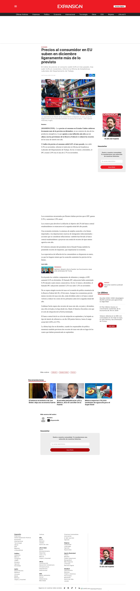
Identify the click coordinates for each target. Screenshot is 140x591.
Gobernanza (43, 579)
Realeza (17, 572)
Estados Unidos (64, 372)
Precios (73, 372)
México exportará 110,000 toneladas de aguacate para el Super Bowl (97, 402)
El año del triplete (112, 139)
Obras (94, 14)
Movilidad (42, 580)
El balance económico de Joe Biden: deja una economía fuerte (41, 401)
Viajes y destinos (70, 574)
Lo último (103, 292)
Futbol (66, 554)
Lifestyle (67, 563)
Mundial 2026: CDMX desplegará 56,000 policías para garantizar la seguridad (111, 299)
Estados (17, 562)
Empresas (36, 14)
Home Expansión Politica (22, 537)
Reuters (50, 418)
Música (41, 556)
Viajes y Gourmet (20, 579)
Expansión (17, 534)
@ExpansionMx (54, 420)
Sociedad (17, 565)
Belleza (16, 577)
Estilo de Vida (69, 579)
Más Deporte (68, 562)
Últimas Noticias (22, 14)
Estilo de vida (44, 544)
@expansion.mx (72, 588)
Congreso (17, 558)
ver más (112, 326)
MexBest (67, 568)
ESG (102, 14)
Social (41, 577)
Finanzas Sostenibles (71, 534)
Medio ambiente (44, 575)
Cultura (41, 534)
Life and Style (123, 14)
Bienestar (67, 577)
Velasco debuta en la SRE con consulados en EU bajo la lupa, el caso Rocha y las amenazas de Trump (111, 318)
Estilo (41, 549)
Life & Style (43, 548)
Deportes (42, 553)
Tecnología (83, 14)
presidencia (57, 267)
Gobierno (17, 555)
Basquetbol (68, 560)
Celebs (41, 542)
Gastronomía (68, 570)
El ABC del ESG (69, 538)
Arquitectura (43, 568)
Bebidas (67, 572)
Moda (16, 576)
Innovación (68, 536)
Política (46, 14)
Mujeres (111, 14)
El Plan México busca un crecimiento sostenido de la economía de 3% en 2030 (110, 308)
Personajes (68, 575)
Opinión (17, 564)
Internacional (70, 14)
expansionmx (69, 588)
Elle (40, 537)
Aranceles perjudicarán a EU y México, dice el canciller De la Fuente (68, 402)
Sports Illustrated (70, 553)
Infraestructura (44, 567)
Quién (16, 569)
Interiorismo (43, 570)
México (16, 557)
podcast (106, 282)
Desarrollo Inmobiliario (47, 565)
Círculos (17, 574)
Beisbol (66, 556)
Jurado (66, 581)
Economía (57, 14)
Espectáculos (18, 570)
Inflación (54, 372)
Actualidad (67, 544)
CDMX (16, 560)
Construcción (43, 563)
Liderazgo (67, 546)
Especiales (68, 549)
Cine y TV (42, 554)
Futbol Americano (70, 558)
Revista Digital (119, 6)
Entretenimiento (44, 551)
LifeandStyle (18, 550)
